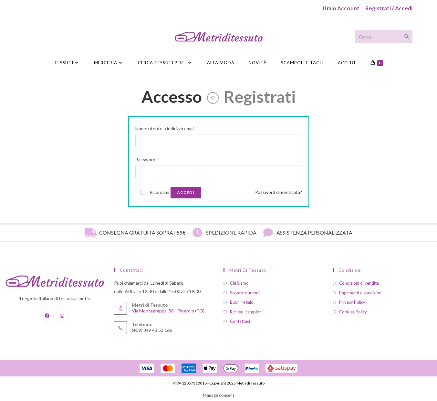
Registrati (260, 96)
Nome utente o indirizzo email (166, 127)
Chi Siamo (239, 283)
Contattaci (240, 321)
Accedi (346, 62)
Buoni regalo (242, 302)
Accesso (171, 96)
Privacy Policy (352, 302)
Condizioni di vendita (359, 283)
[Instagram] (62, 315)
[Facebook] (47, 315)
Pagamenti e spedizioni (360, 292)
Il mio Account (341, 8)
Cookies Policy (353, 311)
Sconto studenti (245, 292)
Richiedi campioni (246, 311)
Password (147, 158)
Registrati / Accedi (388, 8)
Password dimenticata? (278, 192)
